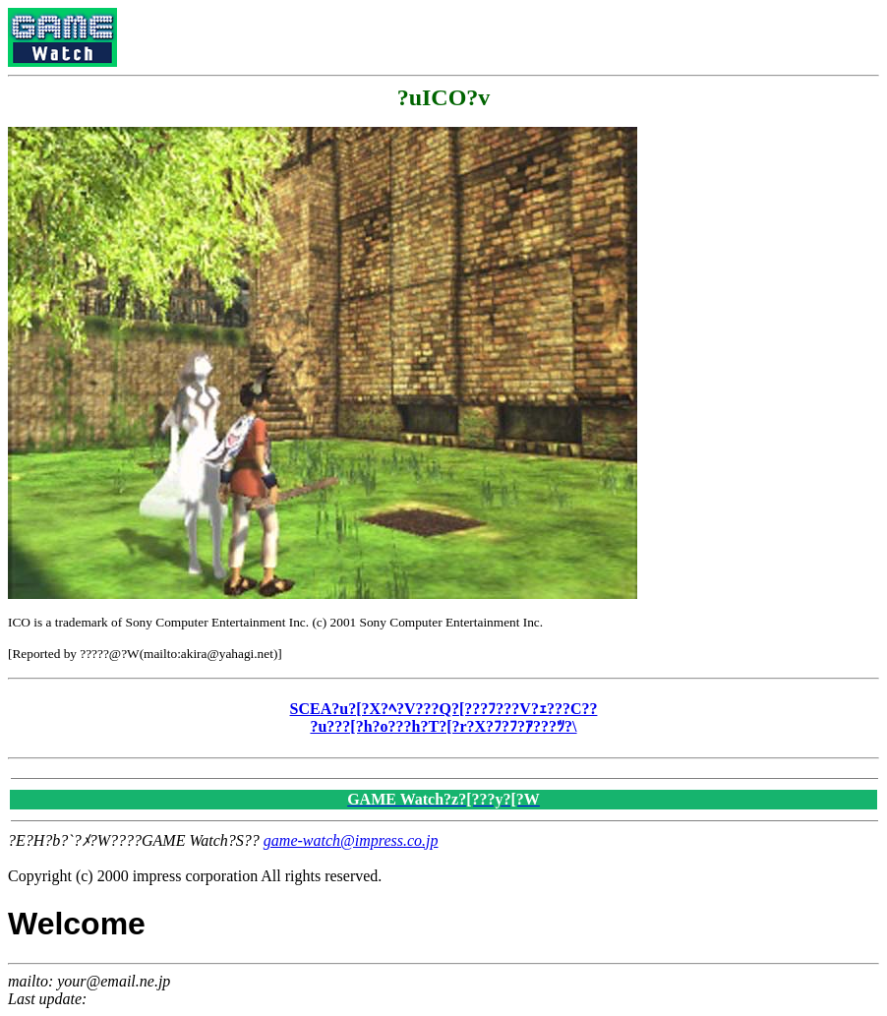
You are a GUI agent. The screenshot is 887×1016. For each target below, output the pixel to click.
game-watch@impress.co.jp (351, 840)
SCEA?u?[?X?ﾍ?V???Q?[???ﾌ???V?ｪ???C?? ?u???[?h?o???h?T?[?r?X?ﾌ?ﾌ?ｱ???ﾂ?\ (444, 717)
